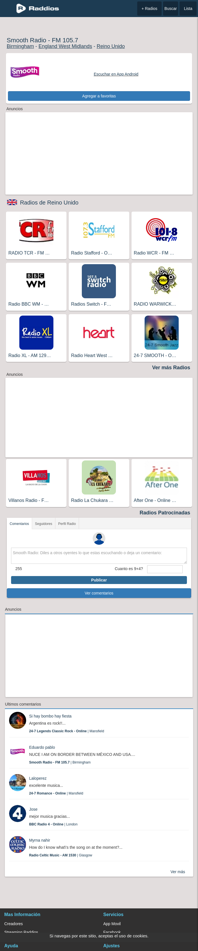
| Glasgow (60, 855)
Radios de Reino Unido (49, 202)
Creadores (13, 923)
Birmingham (20, 46)
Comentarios (19, 524)
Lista (188, 8)
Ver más (177, 871)
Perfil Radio (67, 524)
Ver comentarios (99, 593)
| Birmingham (60, 762)
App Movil (112, 923)
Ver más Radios (171, 367)
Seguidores (43, 524)
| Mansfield (66, 731)
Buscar (170, 8)
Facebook (112, 932)
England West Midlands (65, 46)
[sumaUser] (165, 569)
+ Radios (149, 8)
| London (53, 824)
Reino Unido (111, 46)
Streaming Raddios (21, 932)
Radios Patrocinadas (165, 513)
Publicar (99, 580)
